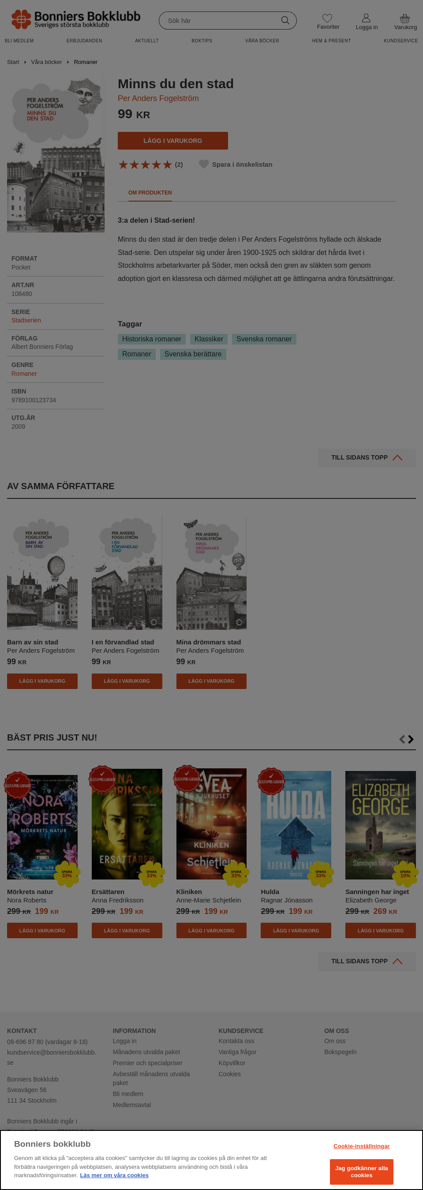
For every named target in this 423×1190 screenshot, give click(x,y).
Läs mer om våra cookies (114, 1175)
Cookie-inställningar (361, 1146)
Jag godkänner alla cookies (361, 1172)
